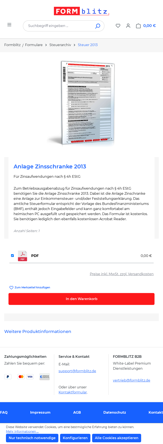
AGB (77, 412)
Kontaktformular (73, 392)
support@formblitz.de (77, 371)
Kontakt (156, 412)
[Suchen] (97, 25)
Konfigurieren (75, 438)
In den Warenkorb (81, 299)
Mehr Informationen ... (22, 431)
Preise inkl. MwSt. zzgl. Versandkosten (122, 274)
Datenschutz (114, 412)
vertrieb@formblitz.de (131, 380)
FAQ (4, 412)
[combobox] (57, 25)
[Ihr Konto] (128, 25)
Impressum (40, 412)
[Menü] (9, 24)
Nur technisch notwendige (32, 438)
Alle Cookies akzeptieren (116, 438)
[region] (81, 103)
